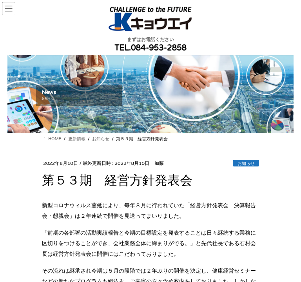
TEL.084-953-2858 (150, 48)
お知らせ (246, 163)
